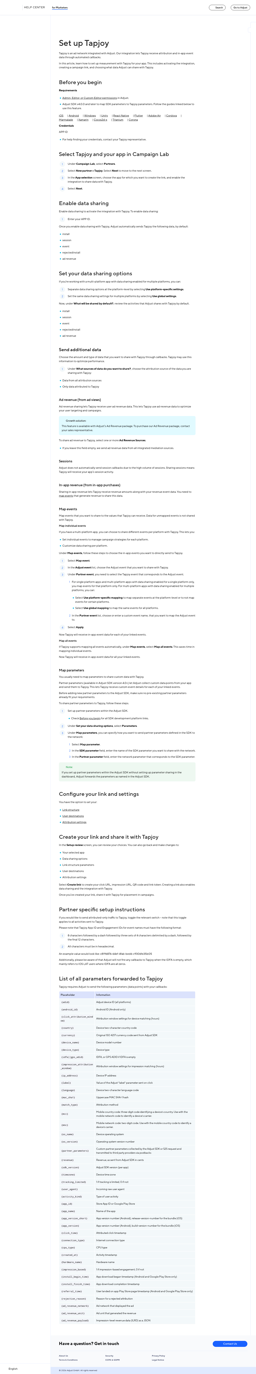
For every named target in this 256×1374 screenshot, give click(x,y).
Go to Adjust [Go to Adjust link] (240, 7)
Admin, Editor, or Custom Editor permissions (89, 98)
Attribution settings (74, 822)
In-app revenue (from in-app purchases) (89, 485)
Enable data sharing (84, 203)
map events (66, 496)
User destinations (73, 816)
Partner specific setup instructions (102, 909)
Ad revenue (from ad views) (80, 400)
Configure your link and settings (99, 794)
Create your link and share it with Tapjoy (108, 837)
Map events (68, 509)
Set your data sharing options (95, 273)
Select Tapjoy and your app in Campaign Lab (114, 154)
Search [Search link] (217, 7)
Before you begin (80, 82)
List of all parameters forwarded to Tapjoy (111, 978)
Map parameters (71, 670)
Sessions (65, 461)
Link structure (70, 810)
